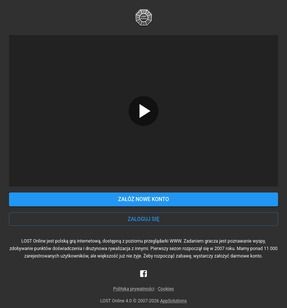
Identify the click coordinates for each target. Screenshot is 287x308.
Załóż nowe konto (143, 199)
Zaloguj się (144, 219)
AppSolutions (173, 301)
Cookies (166, 289)
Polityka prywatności (133, 289)
